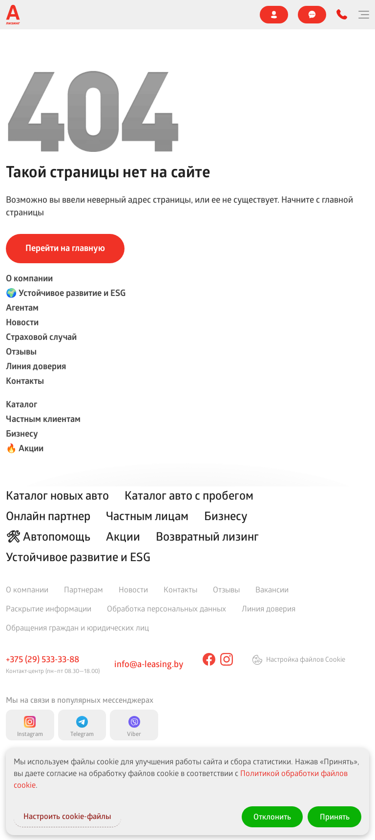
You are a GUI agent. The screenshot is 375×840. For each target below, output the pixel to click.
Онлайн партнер (48, 516)
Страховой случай (41, 337)
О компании (29, 278)
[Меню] (363, 14)
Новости (22, 322)
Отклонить (271, 816)
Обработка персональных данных (166, 608)
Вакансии (272, 589)
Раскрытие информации (48, 608)
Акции (123, 536)
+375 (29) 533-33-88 (42, 659)
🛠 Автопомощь (48, 536)
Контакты (25, 381)
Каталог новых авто (57, 495)
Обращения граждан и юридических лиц (77, 627)
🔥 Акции (24, 448)
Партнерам (83, 589)
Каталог (21, 404)
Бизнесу (22, 433)
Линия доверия (36, 366)
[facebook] (209, 659)
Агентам (22, 307)
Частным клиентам (43, 419)
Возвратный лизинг (207, 536)
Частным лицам (147, 516)
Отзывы (21, 351)
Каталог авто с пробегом (189, 495)
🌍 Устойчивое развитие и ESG (65, 293)
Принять (334, 816)
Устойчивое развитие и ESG (78, 557)
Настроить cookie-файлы (70, 816)
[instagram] (226, 659)
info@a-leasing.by (148, 664)
